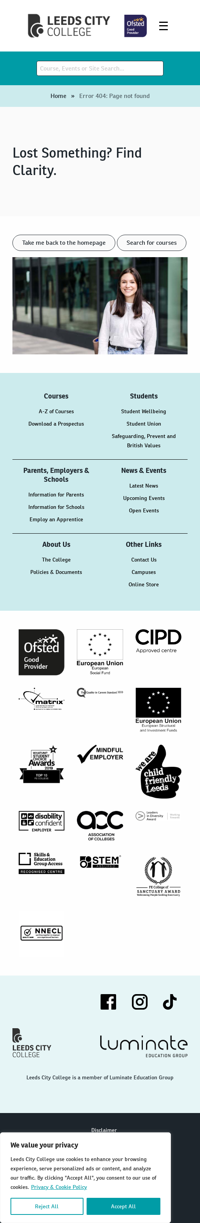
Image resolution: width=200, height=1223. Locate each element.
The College (56, 559)
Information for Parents (56, 494)
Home (58, 96)
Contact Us (144, 559)
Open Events (144, 510)
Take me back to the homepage (64, 243)
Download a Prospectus (56, 423)
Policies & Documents (56, 572)
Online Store (144, 584)
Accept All (123, 1206)
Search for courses (152, 243)
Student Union (144, 423)
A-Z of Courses (56, 411)
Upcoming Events (144, 498)
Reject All (47, 1206)
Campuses (144, 572)
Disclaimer (104, 1130)
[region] (85, 1177)
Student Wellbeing (143, 411)
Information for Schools (56, 506)
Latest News (143, 485)
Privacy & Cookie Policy (59, 1186)
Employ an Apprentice (56, 519)
